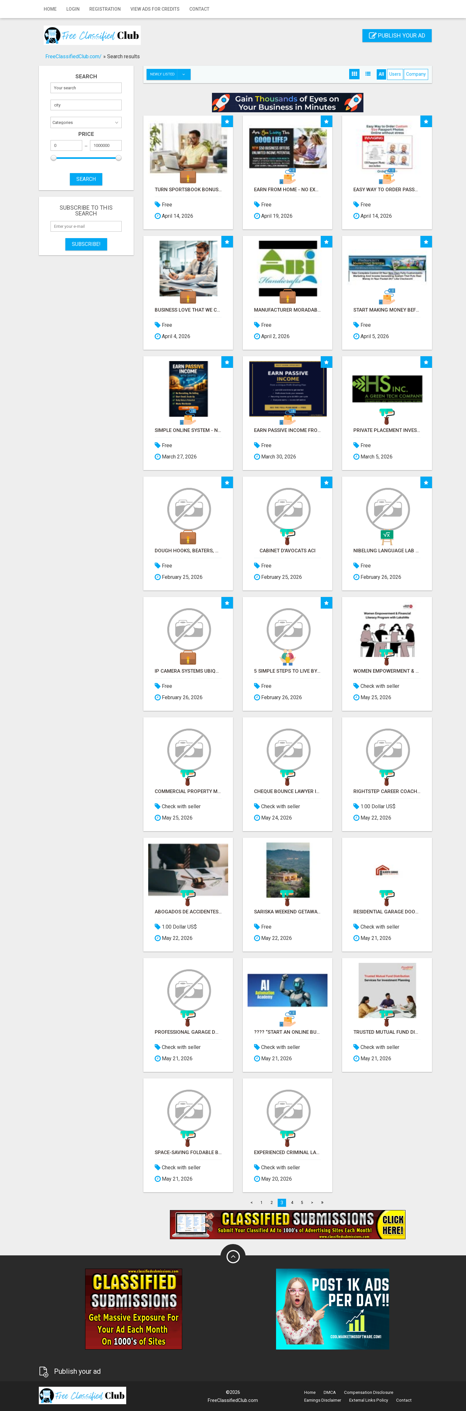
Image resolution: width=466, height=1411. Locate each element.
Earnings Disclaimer (322, 1400)
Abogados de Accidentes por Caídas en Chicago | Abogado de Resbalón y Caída (188, 911)
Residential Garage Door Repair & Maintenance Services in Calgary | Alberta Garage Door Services (386, 911)
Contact (199, 9)
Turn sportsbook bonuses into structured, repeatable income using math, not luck (188, 189)
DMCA (330, 1392)
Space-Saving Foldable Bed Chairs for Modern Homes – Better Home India (188, 1152)
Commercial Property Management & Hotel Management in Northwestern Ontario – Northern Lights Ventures (188, 791)
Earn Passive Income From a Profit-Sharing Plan (287, 430)
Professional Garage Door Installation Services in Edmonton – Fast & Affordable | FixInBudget (188, 1032)
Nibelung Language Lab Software (386, 550)
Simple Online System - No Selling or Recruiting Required (188, 430)
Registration (105, 9)
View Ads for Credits (155, 9)
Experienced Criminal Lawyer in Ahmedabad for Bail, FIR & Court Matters (287, 1152)
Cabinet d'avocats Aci (288, 550)
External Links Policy (368, 1400)
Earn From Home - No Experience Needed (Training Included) (287, 189)
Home (50, 9)
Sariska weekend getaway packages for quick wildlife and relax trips (287, 911)
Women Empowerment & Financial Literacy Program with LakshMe (386, 671)
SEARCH (86, 179)
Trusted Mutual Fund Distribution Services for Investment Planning (386, 1032)
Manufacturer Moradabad (287, 310)
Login (73, 9)
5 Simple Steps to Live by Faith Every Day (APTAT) (287, 671)
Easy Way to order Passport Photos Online (386, 189)
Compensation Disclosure (368, 1392)
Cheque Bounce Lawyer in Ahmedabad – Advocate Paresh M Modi (287, 791)
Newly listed (170, 74)
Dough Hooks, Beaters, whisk (188, 550)
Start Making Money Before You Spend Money (386, 310)
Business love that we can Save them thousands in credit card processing (188, 310)
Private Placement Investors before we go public (386, 430)
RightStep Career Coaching (386, 791)
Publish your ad (397, 35)
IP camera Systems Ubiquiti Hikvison (188, 671)
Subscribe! (86, 244)
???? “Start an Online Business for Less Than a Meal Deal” (287, 1032)
